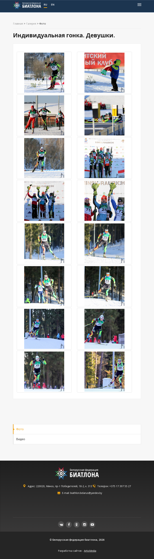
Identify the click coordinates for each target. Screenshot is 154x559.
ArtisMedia (90, 550)
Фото (20, 429)
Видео (20, 439)
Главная (18, 23)
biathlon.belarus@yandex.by (86, 493)
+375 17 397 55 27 (120, 486)
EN (52, 4)
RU (45, 4)
